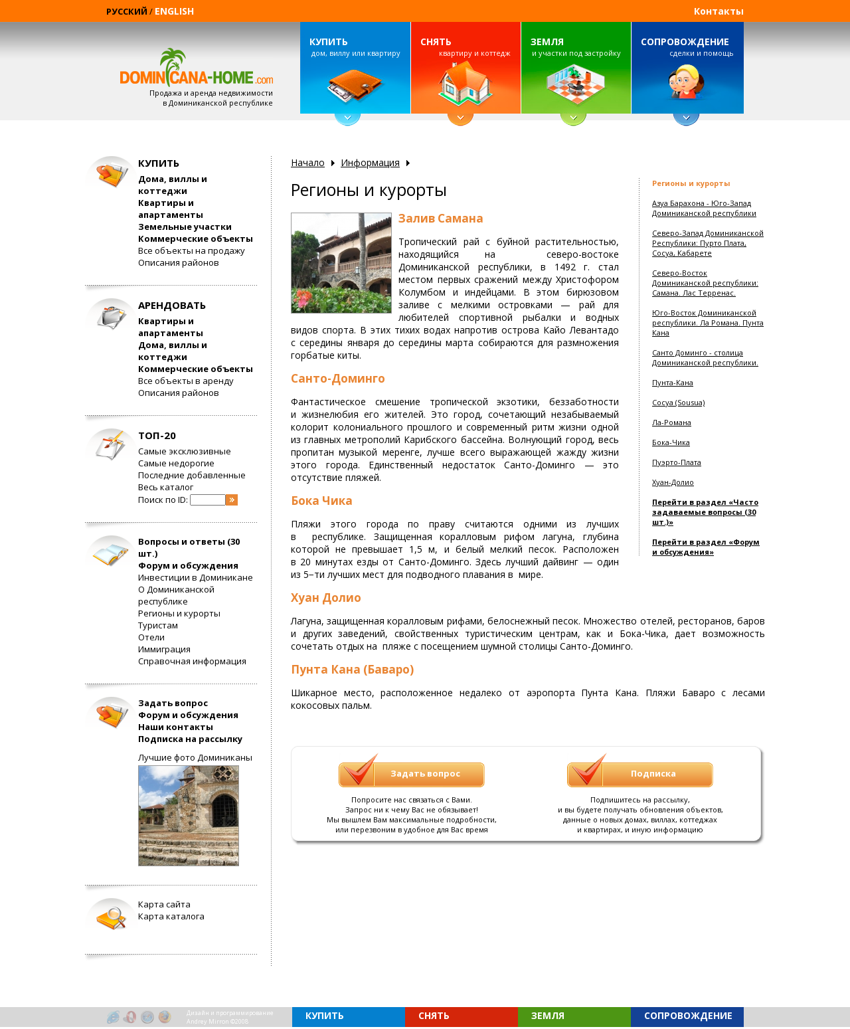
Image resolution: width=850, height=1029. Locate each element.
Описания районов (178, 262)
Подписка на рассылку (190, 739)
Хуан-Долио (673, 482)
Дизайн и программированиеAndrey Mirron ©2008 (230, 1017)
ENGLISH (174, 11)
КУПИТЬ (328, 41)
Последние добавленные (192, 475)
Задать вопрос (173, 703)
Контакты (719, 11)
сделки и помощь (687, 46)
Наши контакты (175, 727)
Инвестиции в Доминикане (195, 577)
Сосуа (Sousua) (678, 402)
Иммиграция (164, 649)
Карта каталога (171, 916)
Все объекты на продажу (191, 250)
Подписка (653, 773)
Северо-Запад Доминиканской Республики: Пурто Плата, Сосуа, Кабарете (708, 243)
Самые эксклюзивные (184, 451)
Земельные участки (185, 227)
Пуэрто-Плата (676, 462)
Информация (370, 162)
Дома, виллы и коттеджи (172, 185)
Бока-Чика (671, 442)
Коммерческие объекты (195, 238)
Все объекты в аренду (186, 381)
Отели (151, 637)
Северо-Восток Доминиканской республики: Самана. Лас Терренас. (705, 283)
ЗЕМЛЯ (547, 41)
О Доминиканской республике (176, 595)
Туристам (158, 625)
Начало (308, 162)
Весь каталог (165, 487)
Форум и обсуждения (188, 565)
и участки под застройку (576, 46)
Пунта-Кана (672, 382)
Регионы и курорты (179, 613)
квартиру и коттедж (465, 46)
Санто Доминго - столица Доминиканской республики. (705, 357)
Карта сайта (164, 904)
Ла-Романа (671, 422)
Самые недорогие (176, 463)
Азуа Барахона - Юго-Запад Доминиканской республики (704, 208)
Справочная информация (192, 661)
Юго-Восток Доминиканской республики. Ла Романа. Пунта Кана (708, 322)
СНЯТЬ (436, 41)
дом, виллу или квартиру (354, 46)
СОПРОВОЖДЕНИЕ (685, 41)
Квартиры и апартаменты (170, 209)
